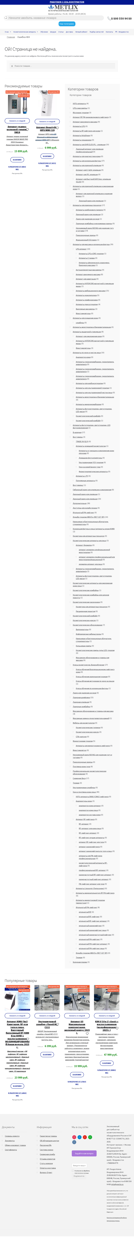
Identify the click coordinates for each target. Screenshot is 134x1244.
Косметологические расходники (86, 602)
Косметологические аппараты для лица (89, 540)
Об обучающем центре (49, 1140)
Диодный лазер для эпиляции (91, 201)
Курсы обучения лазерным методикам (92, 676)
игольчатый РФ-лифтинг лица (91, 948)
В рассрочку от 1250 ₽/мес (17, 1094)
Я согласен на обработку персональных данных (82, 1171)
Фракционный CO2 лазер (86, 240)
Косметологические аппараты (26, 32)
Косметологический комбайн (88, 416)
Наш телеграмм (66, 24)
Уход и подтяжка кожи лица (84, 792)
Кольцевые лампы (83, 646)
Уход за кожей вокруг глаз (89, 467)
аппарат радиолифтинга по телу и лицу (95, 851)
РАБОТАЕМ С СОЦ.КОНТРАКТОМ (67, 1)
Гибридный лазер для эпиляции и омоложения (92, 489)
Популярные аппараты (85, 480)
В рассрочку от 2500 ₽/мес (107, 1071)
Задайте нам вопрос (84, 1153)
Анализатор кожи (83, 357)
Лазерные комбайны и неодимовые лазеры (94, 223)
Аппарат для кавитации (86, 279)
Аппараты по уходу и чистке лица (87, 352)
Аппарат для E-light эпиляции (88, 170)
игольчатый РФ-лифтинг (89, 939)
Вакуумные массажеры (85, 309)
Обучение (44, 32)
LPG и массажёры (80, 108)
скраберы (80, 322)
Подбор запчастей (97, 32)
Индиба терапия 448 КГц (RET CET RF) (88, 517)
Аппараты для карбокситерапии (89, 383)
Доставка (69, 32)
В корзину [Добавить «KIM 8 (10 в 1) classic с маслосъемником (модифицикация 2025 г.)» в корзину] (106, 1063)
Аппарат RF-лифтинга (85, 819)
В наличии (77, 432)
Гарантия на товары (48, 1136)
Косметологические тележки (88, 727)
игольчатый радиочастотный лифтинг (95, 935)
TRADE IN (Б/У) (82, 441)
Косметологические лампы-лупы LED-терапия (95, 650)
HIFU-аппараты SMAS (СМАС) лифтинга (92, 796)
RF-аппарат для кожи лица (90, 828)
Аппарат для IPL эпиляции (87, 174)
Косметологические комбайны (86, 590)
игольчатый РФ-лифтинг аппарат (93, 944)
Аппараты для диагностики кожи (86, 156)
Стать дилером (46, 1163)
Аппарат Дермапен (84, 545)
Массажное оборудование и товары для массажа (93, 711)
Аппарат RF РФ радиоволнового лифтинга (90, 117)
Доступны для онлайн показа (85, 508)
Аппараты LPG (79, 126)
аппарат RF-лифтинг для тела (91, 842)
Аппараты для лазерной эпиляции (87, 165)
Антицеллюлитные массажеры (89, 270)
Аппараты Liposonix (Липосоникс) (90, 888)
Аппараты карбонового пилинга (89, 210)
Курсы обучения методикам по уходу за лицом (95, 681)
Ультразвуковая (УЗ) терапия (91, 462)
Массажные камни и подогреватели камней (91, 718)
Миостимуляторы (83, 313)
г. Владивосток (123, 32)
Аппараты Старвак (87, 258)
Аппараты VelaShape (81, 135)
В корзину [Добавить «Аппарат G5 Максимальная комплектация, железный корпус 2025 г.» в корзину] (77, 1074)
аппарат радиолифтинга (89, 846)
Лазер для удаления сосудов (87, 219)
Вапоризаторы (82, 629)
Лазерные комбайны (81, 706)
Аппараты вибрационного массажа (90, 290)
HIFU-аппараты (79, 103)
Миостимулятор (79, 750)
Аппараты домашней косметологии (91, 446)
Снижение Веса (79, 778)
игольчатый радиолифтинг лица (92, 930)
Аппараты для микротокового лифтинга (93, 745)
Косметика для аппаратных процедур (88, 536)
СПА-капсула (81, 736)
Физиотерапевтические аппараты (93, 471)
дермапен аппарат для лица (90, 564)
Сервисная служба (47, 1154)
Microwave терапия (81, 112)
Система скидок (46, 1150)
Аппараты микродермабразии (88, 404)
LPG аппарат (81, 249)
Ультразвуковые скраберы (84, 787)
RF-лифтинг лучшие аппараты (91, 837)
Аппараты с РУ (82, 476)
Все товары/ (78, 485)
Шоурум (53, 32)
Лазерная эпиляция (81, 702)
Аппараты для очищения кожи (85, 318)
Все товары (78, 437)
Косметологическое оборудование (87, 625)
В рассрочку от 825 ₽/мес (17, 168)
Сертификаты (11, 1150)
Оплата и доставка (48, 1168)
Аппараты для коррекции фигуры (87, 161)
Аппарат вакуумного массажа (85, 122)
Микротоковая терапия (83, 741)
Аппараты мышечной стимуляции (87, 332)
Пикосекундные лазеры (86, 235)
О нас (8, 32)
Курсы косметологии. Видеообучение (88, 665)
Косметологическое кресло (84, 620)
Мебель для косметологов (84, 723)
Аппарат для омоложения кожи (89, 336)
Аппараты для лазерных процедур (87, 205)
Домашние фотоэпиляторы (90, 458)
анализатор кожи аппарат (90, 805)
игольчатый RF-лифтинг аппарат (93, 921)
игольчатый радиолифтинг (90, 925)
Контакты (109, 32)
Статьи (61, 32)
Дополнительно (79, 503)
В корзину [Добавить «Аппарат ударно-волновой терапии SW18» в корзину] (17, 160)
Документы (10, 1140)
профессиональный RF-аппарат (92, 870)
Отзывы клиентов (47, 1159)
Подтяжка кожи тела (81, 766)
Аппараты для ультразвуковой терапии (92, 388)
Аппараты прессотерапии (87, 304)
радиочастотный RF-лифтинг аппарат (95, 875)
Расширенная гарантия (85, 611)
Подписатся (79, 1176)
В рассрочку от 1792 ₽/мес (77, 1083)
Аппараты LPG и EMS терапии (91, 253)
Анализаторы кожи (84, 801)
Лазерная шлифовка (81, 697)
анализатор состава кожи (89, 815)
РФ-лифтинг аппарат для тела (91, 884)
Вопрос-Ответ (46, 1172)
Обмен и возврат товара (15, 1145)
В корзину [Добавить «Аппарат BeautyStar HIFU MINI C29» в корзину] (47, 156)
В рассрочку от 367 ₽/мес (47, 164)
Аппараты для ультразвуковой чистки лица (94, 392)
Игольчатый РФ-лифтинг (83, 512)
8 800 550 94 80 (121, 18)
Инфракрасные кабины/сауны (88, 634)
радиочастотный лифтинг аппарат (93, 879)
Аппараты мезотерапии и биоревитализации (92, 327)
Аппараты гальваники (82, 140)
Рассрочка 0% (45, 1145)
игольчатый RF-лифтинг (89, 916)
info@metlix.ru (117, 1184)
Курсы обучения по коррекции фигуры (92, 688)
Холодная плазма (80, 962)
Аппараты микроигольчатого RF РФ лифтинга (95, 893)
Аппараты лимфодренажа (87, 300)
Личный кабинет (81, 32)
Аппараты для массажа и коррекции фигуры (91, 244)
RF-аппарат (84, 824)
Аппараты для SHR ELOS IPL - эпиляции (89, 144)
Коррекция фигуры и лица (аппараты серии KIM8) (94, 529)
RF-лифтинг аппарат (87, 833)
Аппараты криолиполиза (86, 295)
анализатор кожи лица (88, 810)
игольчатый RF (85, 912)
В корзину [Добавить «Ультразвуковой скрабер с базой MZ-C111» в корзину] (47, 1054)
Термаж (76, 783)
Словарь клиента (12, 1136)
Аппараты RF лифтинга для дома (86, 131)
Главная (11, 37)
